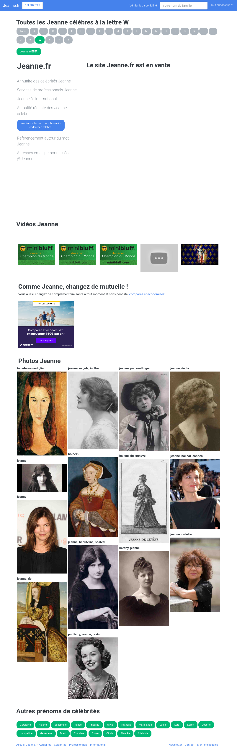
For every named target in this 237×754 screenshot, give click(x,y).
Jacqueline (26, 733)
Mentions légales (207, 744)
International (98, 744)
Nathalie (126, 724)
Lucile (163, 724)
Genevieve (46, 733)
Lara (176, 724)
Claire (95, 733)
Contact (189, 744)
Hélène (43, 724)
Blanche (125, 733)
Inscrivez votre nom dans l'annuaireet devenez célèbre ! (41, 125)
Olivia (110, 724)
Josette (206, 724)
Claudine (79, 733)
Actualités (45, 744)
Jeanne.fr (11, 5)
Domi (63, 733)
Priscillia (94, 724)
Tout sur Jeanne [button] (221, 5)
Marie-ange (145, 724)
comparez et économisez (146, 294)
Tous (23, 31)
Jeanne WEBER (28, 51)
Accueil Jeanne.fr (27, 744)
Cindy (109, 733)
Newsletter (175, 744)
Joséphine (61, 724)
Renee (78, 724)
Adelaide (143, 733)
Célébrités (32, 5)
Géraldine (25, 724)
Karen (190, 724)
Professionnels (78, 744)
